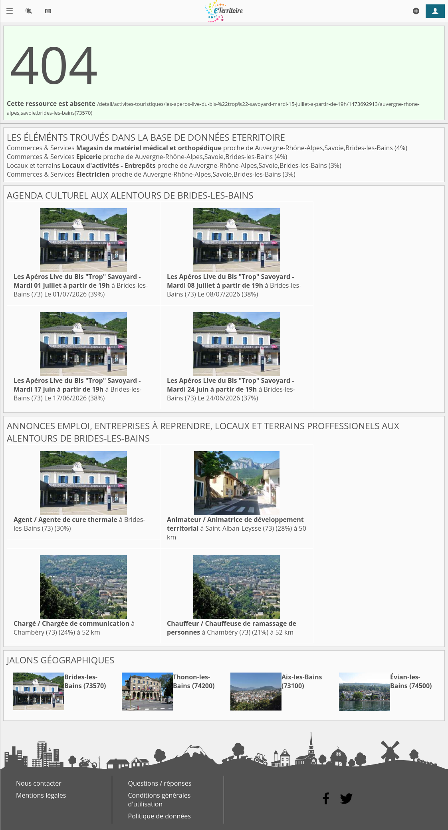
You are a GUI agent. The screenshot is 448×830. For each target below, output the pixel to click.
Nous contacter (38, 783)
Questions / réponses (160, 783)
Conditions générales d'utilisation (159, 799)
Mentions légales (41, 795)
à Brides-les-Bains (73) (81, 285)
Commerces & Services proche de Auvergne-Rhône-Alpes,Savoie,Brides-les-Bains (200, 147)
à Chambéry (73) (231, 628)
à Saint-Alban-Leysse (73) (235, 524)
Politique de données (159, 816)
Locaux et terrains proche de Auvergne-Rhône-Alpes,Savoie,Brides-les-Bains (168, 165)
